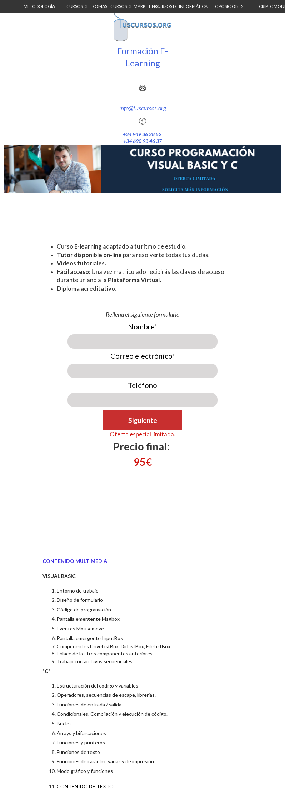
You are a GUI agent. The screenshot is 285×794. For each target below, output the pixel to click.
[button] (39, 6)
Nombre (142, 326)
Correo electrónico (142, 355)
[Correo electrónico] (143, 371)
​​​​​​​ (142, 446)
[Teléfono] (143, 400)
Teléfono (142, 385)
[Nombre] (143, 341)
